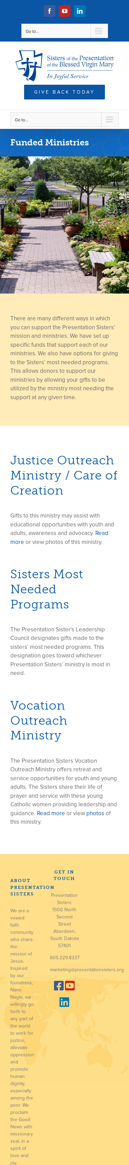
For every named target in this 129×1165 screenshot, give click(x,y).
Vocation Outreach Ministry (38, 720)
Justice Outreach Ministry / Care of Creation (64, 475)
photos (95, 813)
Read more (51, 813)
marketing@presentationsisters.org (87, 970)
